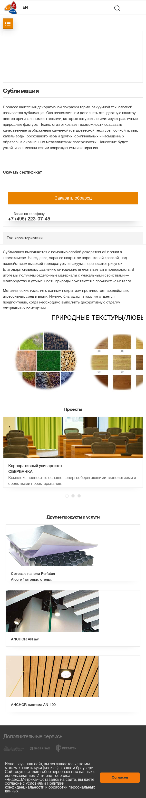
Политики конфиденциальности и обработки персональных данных (50, 787)
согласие (13, 783)
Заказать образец (73, 198)
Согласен (120, 777)
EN (25, 7)
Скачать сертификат (22, 172)
